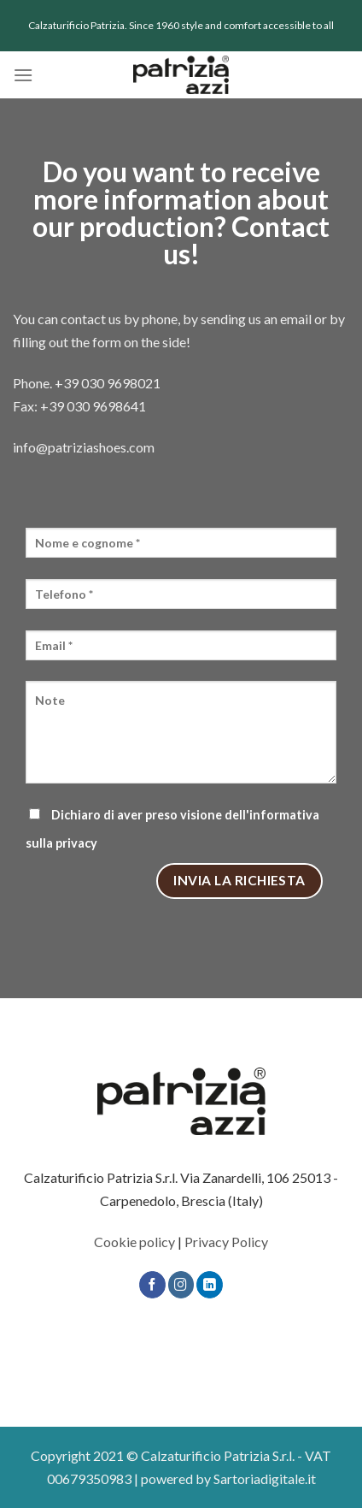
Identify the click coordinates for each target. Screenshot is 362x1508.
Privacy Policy (226, 1241)
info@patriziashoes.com (84, 447)
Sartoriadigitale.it (264, 1478)
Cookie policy (134, 1241)
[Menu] (23, 75)
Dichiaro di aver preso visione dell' (172, 828)
